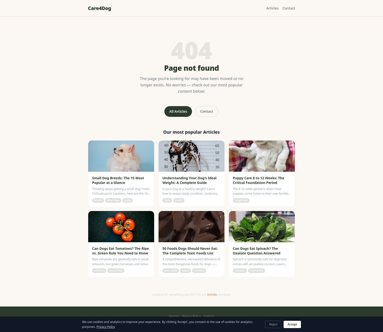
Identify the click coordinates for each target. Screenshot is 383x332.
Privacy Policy (191, 316)
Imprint (174, 316)
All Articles (178, 111)
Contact (288, 8)
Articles (272, 8)
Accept (292, 324)
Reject (273, 324)
